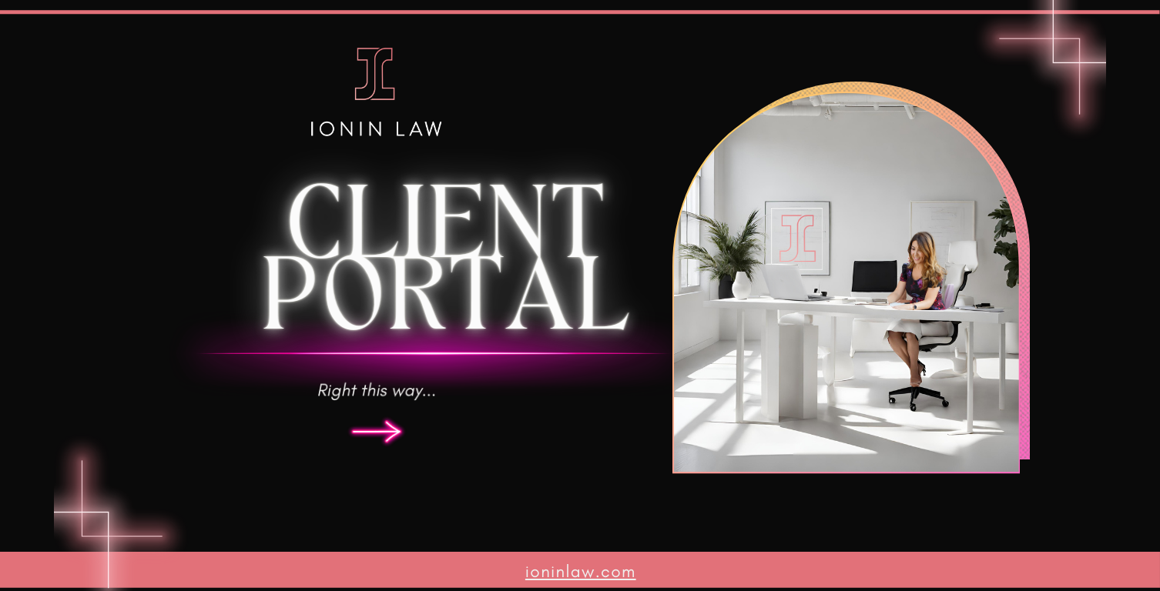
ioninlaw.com (580, 571)
